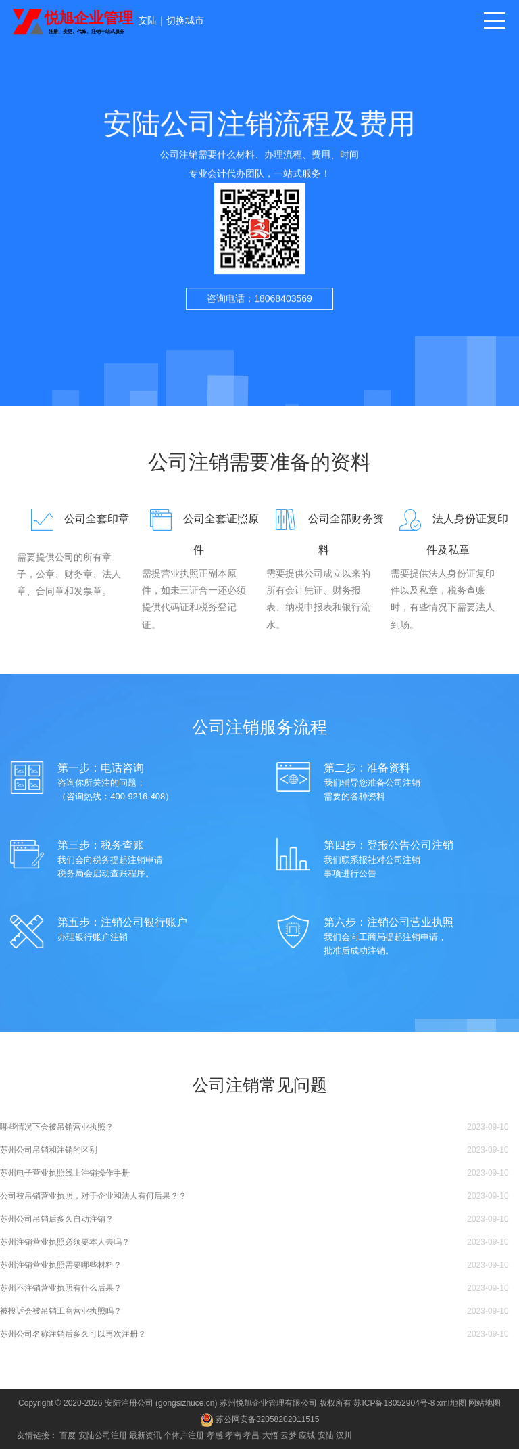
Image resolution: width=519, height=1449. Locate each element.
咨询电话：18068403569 (259, 308)
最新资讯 (145, 1435)
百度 (67, 1435)
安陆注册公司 (129, 1403)
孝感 (215, 1435)
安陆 (147, 20)
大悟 (270, 1435)
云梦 (288, 1435)
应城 (307, 1435)
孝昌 (251, 1435)
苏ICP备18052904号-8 (394, 1403)
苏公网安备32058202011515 (260, 1419)
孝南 (233, 1435)
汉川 (344, 1435)
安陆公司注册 (102, 1435)
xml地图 (451, 1403)
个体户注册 (184, 1435)
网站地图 (484, 1403)
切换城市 (185, 20)
